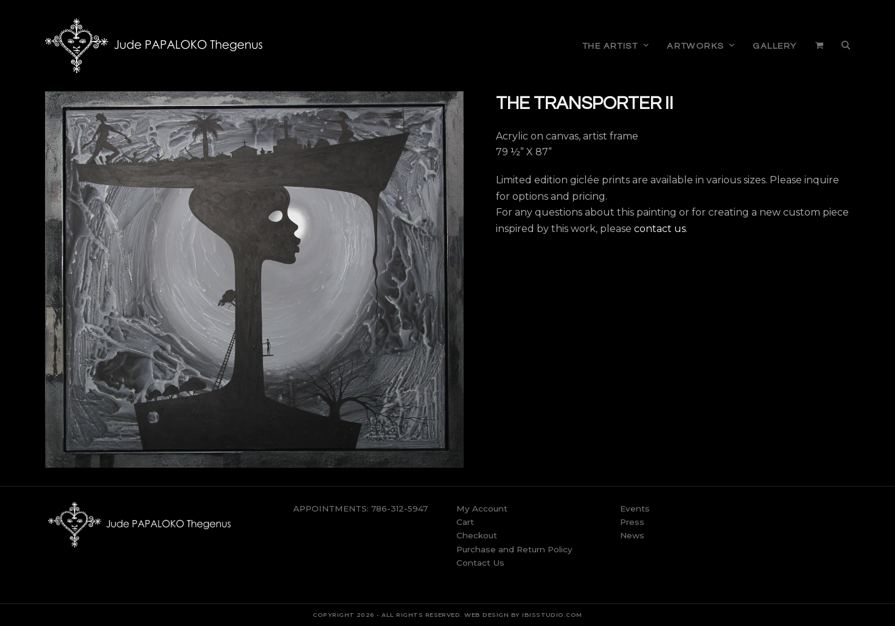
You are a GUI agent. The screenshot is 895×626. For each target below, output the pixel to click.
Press (632, 522)
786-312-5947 (399, 508)
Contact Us (480, 563)
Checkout (476, 535)
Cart (465, 522)
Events (635, 508)
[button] (819, 45)
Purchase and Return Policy (514, 549)
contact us (660, 228)
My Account (481, 508)
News (632, 535)
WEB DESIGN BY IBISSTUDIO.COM (523, 614)
